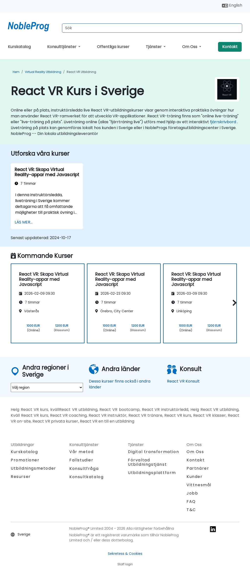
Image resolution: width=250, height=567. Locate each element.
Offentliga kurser (113, 47)
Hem (16, 72)
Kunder (195, 476)
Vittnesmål (199, 485)
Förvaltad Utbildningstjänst (147, 462)
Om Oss (190, 47)
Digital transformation (153, 452)
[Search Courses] (152, 28)
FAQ (191, 501)
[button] (233, 303)
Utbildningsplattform (152, 473)
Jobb (192, 493)
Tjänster (154, 47)
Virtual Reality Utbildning (43, 72)
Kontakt (230, 47)
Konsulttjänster (62, 47)
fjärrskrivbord (223, 122)
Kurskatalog (19, 47)
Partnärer (198, 468)
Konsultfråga (84, 468)
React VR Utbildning (81, 72)
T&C (191, 510)
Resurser (21, 476)
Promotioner (25, 460)
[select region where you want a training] (47, 387)
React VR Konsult (183, 381)
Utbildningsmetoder (33, 468)
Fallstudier (81, 460)
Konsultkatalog (86, 477)
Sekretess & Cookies (125, 553)
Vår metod (81, 452)
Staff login (125, 564)
